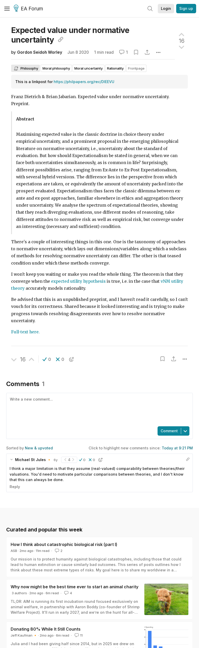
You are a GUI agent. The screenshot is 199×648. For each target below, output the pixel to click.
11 (78, 635)
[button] (46, 359)
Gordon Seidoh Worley (39, 52)
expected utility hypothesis (78, 281)
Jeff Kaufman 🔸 (24, 635)
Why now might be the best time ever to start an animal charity (74, 586)
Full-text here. (25, 331)
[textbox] (98, 409)
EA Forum (29, 8)
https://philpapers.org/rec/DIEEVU (84, 81)
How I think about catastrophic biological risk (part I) (64, 544)
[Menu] (7, 8)
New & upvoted (39, 448)
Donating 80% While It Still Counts (46, 629)
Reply (15, 486)
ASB (14, 551)
